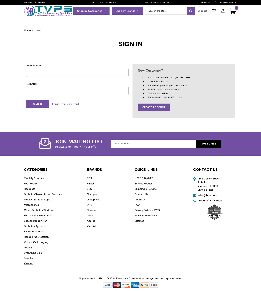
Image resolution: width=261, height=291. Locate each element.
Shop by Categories (91, 10)
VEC (89, 188)
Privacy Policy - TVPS (147, 210)
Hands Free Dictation (36, 236)
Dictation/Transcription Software (43, 194)
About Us (140, 199)
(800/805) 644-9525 (209, 200)
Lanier (90, 215)
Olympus (92, 194)
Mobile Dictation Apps (37, 199)
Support (202, 10)
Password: (31, 83)
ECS (89, 178)
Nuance (91, 210)
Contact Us (141, 194)
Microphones (31, 204)
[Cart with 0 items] (234, 11)
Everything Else (33, 252)
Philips (91, 183)
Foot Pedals (31, 183)
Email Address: (34, 65)
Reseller (28, 258)
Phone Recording (34, 231)
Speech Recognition (35, 220)
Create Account (153, 107)
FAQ (137, 204)
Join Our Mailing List (147, 215)
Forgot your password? (66, 104)
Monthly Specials (34, 178)
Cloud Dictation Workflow (39, 210)
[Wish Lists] (214, 11)
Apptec (91, 220)
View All (28, 263)
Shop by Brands (127, 10)
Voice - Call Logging (36, 242)
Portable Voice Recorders (38, 215)
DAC (89, 204)
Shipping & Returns (146, 188)
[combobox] (170, 11)
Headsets (29, 188)
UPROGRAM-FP (144, 178)
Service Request (144, 183)
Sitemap (139, 220)
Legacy (28, 247)
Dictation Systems (34, 226)
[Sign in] (223, 10)
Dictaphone (93, 199)
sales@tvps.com (207, 195)
